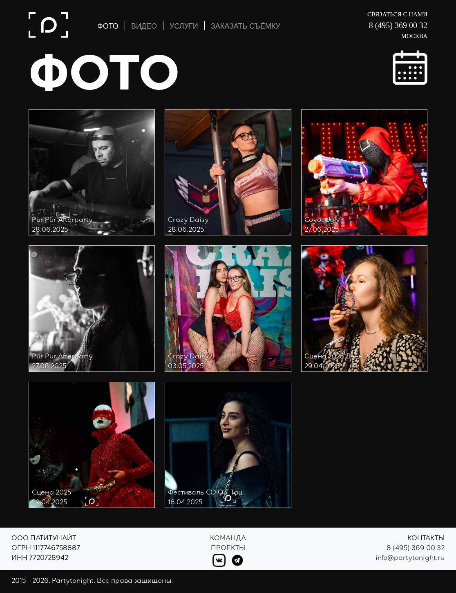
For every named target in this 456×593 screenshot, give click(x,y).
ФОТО (107, 26)
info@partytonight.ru (410, 558)
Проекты (228, 549)
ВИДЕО (144, 26)
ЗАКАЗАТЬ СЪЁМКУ (245, 26)
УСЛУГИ (184, 26)
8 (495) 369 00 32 (398, 25)
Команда (228, 539)
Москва (414, 36)
